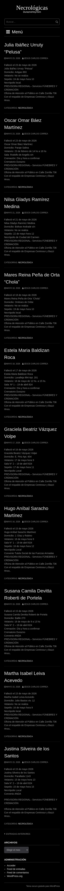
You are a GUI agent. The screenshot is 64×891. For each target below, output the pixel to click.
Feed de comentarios (18, 872)
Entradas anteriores (18, 834)
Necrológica (25, 108)
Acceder (11, 865)
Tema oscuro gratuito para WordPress (43, 886)
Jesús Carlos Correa (36, 58)
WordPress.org (14, 876)
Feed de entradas (16, 869)
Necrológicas (32, 7)
